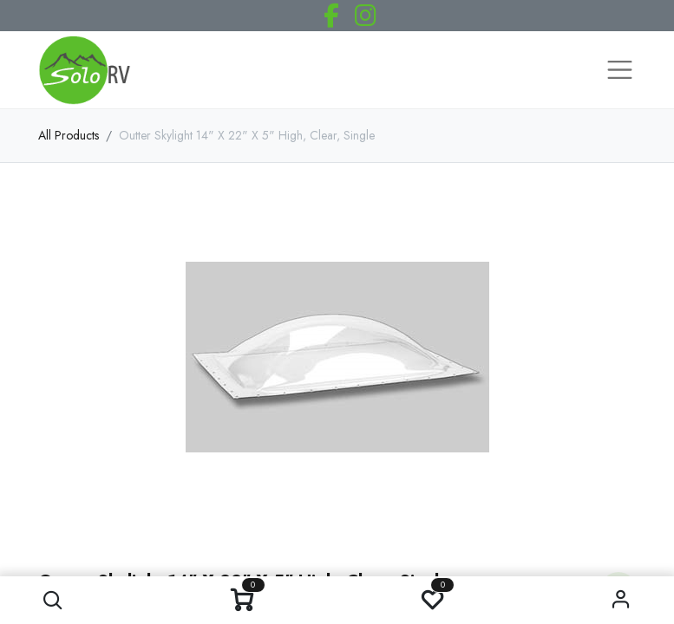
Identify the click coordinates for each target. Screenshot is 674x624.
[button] (53, 600)
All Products (68, 135)
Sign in (620, 600)
